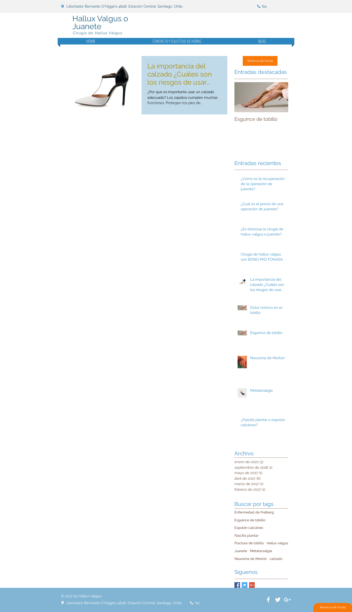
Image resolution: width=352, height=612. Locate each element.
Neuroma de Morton (250, 559)
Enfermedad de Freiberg (254, 512)
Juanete (240, 551)
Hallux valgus (277, 543)
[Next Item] (280, 97)
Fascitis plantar (246, 535)
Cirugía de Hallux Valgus (97, 33)
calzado (276, 559)
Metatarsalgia (261, 551)
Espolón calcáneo (248, 528)
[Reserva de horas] (260, 61)
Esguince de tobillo (249, 520)
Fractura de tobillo (249, 543)
